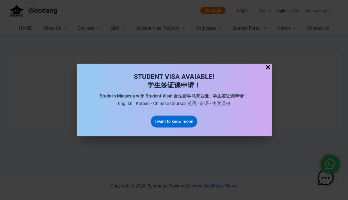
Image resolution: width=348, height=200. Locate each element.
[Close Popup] (268, 67)
